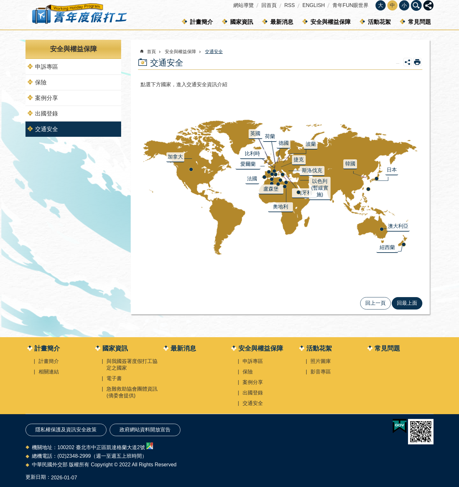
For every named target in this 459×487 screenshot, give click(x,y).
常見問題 (419, 22)
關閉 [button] (428, 5)
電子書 (114, 378)
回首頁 (269, 5)
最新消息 (281, 22)
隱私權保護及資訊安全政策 (66, 429)
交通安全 (46, 129)
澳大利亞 (398, 226)
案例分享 (46, 98)
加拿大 (175, 156)
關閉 (416, 5)
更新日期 (36, 477)
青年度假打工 (79, 15)
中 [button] (392, 5)
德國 (284, 143)
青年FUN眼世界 (350, 5)
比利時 (252, 153)
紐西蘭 (387, 247)
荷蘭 (270, 136)
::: (2, 2)
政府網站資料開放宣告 (145, 429)
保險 (41, 82)
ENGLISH (313, 5)
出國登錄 (46, 113)
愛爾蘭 (248, 164)
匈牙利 (304, 192)
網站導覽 (243, 5)
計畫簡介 (201, 22)
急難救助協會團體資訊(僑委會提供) (131, 392)
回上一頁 (375, 303)
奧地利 (280, 206)
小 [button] (404, 5)
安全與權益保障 (330, 22)
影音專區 (320, 371)
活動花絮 (379, 22)
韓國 (350, 163)
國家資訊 (241, 22)
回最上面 (407, 303)
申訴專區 (46, 67)
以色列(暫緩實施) (319, 187)
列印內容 (417, 62)
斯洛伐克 (312, 170)
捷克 (299, 159)
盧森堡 (271, 188)
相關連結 (49, 371)
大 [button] (380, 5)
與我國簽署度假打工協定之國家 (131, 364)
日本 (392, 169)
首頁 (151, 51)
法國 (252, 178)
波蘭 (311, 144)
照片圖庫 (320, 361)
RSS (289, 5)
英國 (255, 133)
